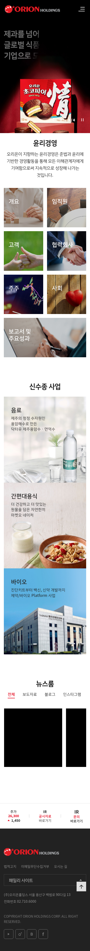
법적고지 (10, 866)
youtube (8, 934)
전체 (11, 694)
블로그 (50, 694)
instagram (20, 934)
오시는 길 (60, 866)
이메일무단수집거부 (35, 866)
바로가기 (45, 818)
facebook (43, 934)
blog (31, 934)
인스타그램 (72, 694)
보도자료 (30, 694)
